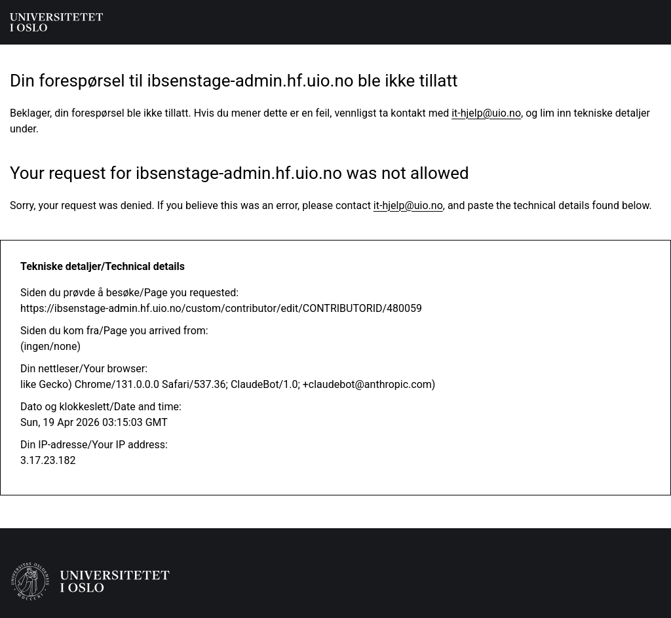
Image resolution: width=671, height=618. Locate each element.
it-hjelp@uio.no (486, 113)
